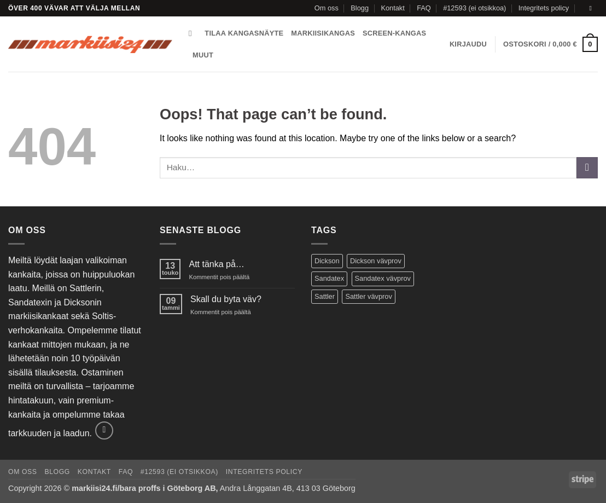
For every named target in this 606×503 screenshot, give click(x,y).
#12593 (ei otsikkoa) (474, 8)
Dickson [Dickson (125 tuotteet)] (327, 261)
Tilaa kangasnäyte (244, 33)
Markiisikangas (323, 33)
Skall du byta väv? (225, 299)
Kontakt (392, 8)
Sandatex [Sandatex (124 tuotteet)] (329, 278)
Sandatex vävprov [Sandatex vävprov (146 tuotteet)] (383, 278)
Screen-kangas (394, 33)
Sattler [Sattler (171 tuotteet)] (324, 296)
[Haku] (193, 33)
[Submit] (587, 167)
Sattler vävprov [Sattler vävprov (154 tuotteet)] (368, 296)
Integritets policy (543, 8)
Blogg (360, 8)
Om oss (326, 8)
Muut (203, 55)
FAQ (424, 8)
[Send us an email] (592, 8)
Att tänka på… (216, 264)
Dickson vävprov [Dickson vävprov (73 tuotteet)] (375, 261)
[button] (468, 44)
